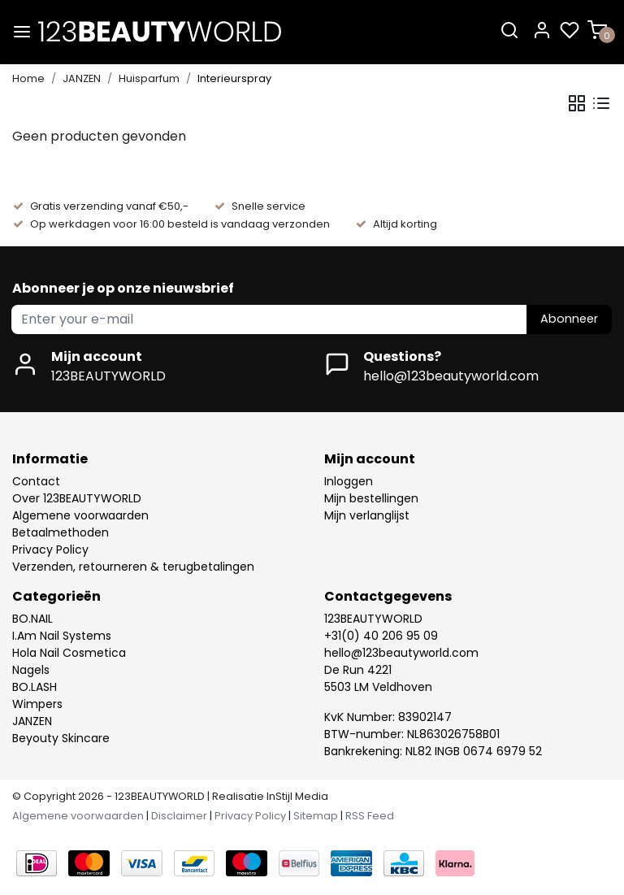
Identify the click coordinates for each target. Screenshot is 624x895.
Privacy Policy (50, 549)
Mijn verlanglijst (367, 515)
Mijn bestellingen (371, 498)
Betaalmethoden (60, 532)
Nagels (31, 670)
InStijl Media (296, 796)
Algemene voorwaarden (80, 515)
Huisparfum (149, 78)
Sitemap (315, 816)
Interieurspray (234, 78)
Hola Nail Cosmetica (69, 653)
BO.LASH (34, 687)
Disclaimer (179, 816)
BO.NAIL (32, 618)
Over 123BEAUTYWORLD (76, 498)
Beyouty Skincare (61, 738)
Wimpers (37, 704)
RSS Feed (369, 816)
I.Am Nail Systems (61, 636)
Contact (36, 481)
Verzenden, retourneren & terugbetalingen (133, 566)
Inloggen (348, 481)
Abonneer (569, 319)
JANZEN (82, 78)
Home (28, 78)
